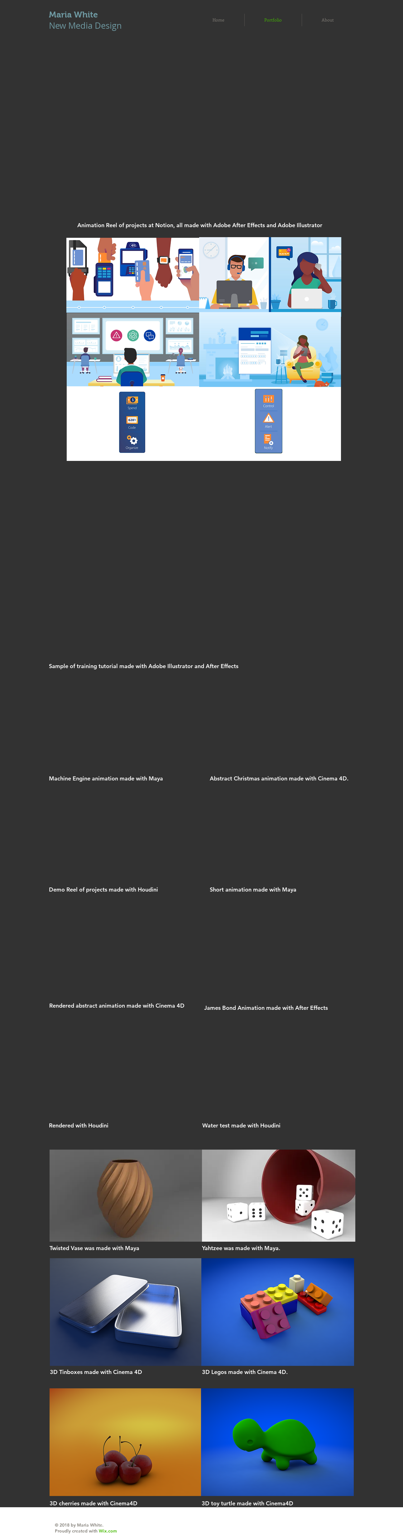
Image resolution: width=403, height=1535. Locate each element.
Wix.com (108, 1531)
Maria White (73, 14)
